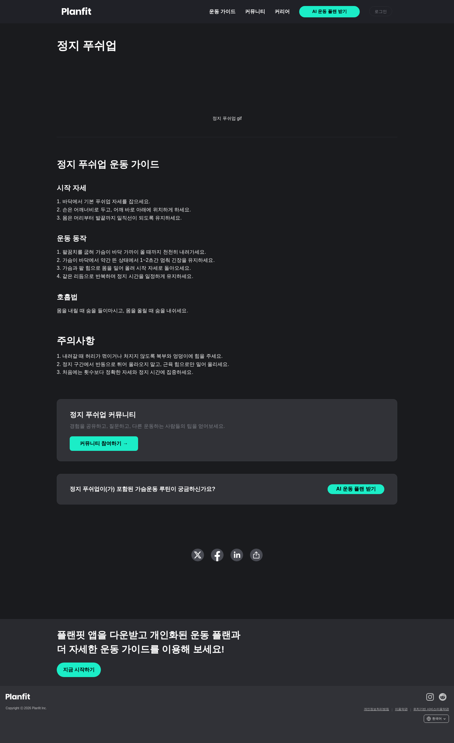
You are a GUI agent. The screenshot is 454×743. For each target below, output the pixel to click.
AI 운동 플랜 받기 (355, 489)
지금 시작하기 (79, 669)
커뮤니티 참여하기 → (104, 443)
